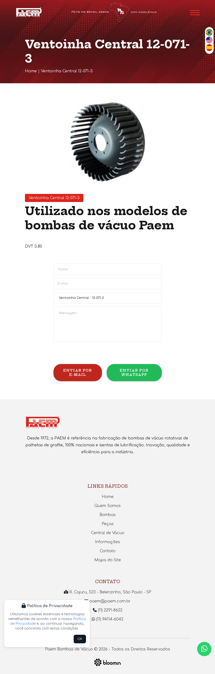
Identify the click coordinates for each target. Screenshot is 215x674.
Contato (107, 551)
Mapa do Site (107, 560)
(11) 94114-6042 (107, 619)
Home (31, 71)
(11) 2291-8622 (107, 610)
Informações (107, 542)
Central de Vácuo (107, 533)
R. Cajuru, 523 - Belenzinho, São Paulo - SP (107, 592)
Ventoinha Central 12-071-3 (67, 71)
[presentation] (89, 354)
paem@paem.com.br (107, 601)
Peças (108, 524)
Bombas (108, 515)
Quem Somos (107, 506)
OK (79, 639)
